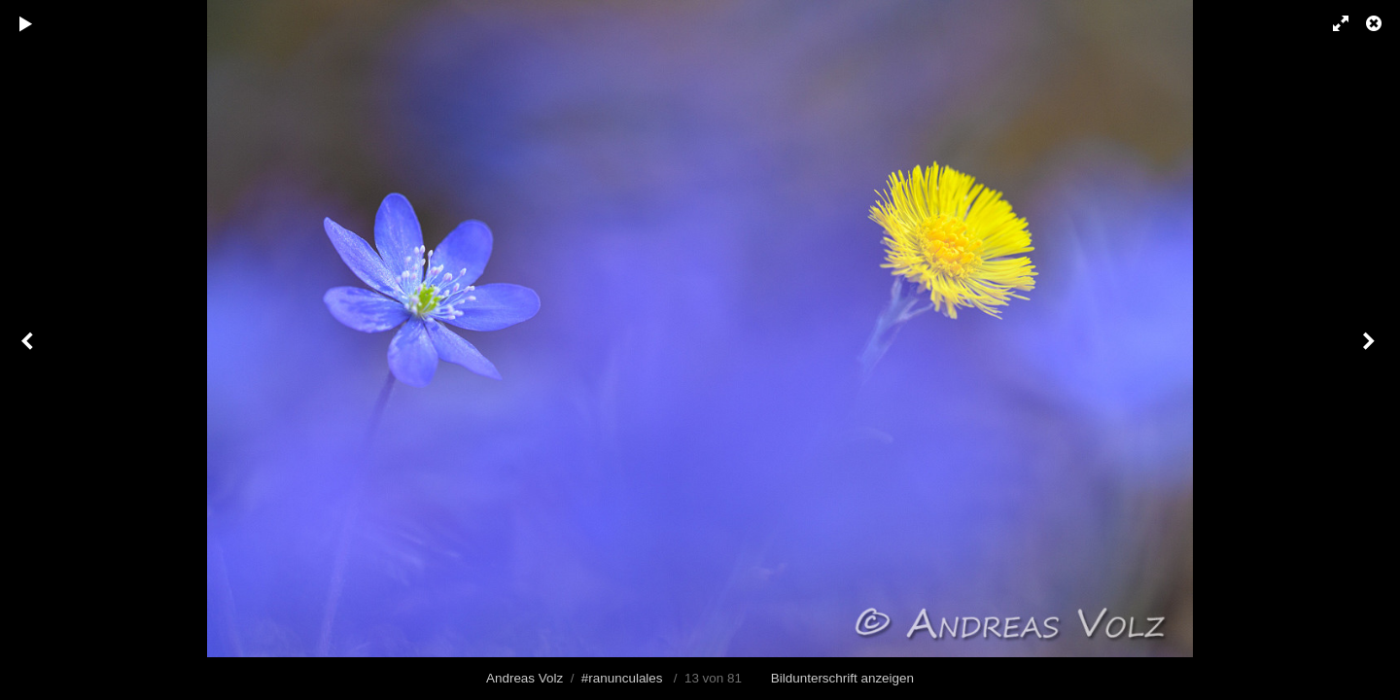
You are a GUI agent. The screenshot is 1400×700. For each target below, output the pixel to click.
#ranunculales (622, 678)
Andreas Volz (524, 678)
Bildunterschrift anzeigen (842, 678)
